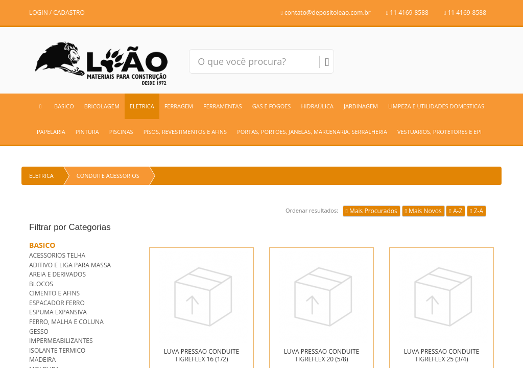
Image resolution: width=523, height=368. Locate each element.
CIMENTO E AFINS (54, 293)
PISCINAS (121, 131)
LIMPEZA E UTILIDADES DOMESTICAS (436, 106)
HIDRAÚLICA (317, 106)
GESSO (39, 331)
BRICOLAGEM (102, 106)
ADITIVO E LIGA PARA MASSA (70, 265)
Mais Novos (423, 210)
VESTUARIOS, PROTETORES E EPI (439, 131)
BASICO (64, 106)
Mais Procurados (371, 210)
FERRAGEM (178, 106)
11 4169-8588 (407, 12)
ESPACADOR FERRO (57, 302)
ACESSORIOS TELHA (57, 255)
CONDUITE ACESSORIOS (108, 175)
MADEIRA (42, 359)
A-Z (455, 210)
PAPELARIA (51, 131)
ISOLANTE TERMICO (57, 350)
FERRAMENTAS (222, 106)
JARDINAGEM (361, 106)
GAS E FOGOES (271, 106)
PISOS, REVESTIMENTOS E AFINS (185, 131)
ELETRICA (142, 106)
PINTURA (87, 131)
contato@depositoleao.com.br (326, 12)
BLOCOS (41, 284)
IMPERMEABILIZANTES (61, 340)
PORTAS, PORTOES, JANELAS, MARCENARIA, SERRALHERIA (312, 131)
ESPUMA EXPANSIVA (58, 312)
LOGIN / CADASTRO (57, 12)
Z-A (476, 210)
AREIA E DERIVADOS (57, 274)
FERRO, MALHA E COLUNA (66, 321)
